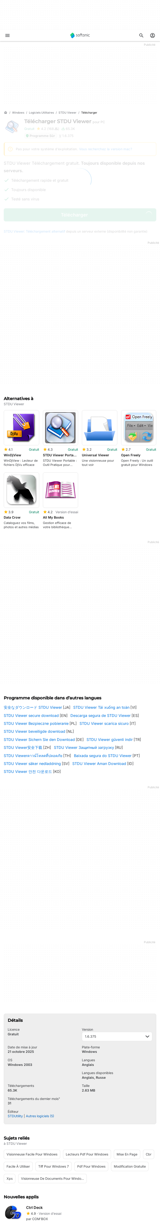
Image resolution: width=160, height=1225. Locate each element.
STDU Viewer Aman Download (99, 698)
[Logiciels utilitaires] (41, 113)
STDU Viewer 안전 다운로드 (28, 706)
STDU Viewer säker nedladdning (32, 698)
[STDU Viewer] (68, 113)
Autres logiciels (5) (40, 1051)
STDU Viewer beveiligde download (34, 666)
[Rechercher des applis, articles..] (141, 35)
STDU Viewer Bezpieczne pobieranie (36, 658)
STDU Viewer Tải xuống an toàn (101, 642)
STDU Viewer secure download (31, 650)
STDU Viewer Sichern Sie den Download (39, 674)
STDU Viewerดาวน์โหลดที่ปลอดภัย (33, 690)
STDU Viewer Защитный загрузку (84, 682)
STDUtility (15, 1051)
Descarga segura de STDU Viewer (100, 650)
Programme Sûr (40, 136)
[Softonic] (80, 35)
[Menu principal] (7, 35)
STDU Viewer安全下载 (23, 682)
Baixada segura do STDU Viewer (103, 690)
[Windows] (18, 113)
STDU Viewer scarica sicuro (104, 658)
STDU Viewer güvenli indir (110, 674)
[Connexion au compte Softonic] (152, 35)
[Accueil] (5, 113)
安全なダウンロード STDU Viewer (33, 642)
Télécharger (64, 121)
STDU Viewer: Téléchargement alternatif (34, 231)
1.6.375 (117, 971)
